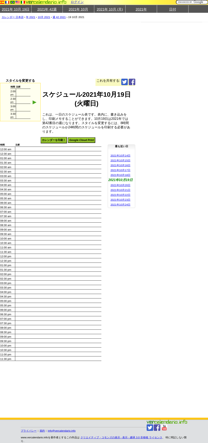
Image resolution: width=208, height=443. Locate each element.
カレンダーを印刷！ (54, 140)
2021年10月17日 (120, 170)
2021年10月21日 (120, 190)
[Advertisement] (102, 50)
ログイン (77, 2)
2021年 (141, 9)
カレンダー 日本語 (13, 17)
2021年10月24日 (120, 204)
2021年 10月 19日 (15, 9)
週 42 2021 (59, 17)
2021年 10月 (78, 9)
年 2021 (30, 17)
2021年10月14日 (120, 155)
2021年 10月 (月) (110, 9)
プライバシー (29, 430)
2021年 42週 (47, 9)
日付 (172, 9)
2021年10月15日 (120, 160)
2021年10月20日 (120, 185)
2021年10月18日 (120, 175)
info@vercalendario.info (62, 430)
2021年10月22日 (120, 194)
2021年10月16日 (120, 165)
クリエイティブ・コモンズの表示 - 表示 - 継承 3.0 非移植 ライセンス (121, 437)
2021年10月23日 (120, 199)
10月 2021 (44, 17)
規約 (42, 430)
